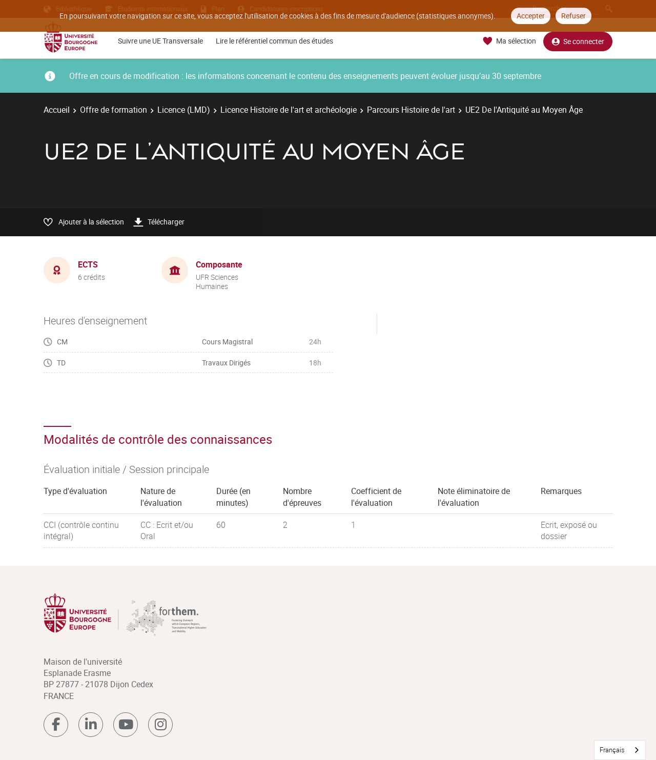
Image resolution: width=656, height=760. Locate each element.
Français (612, 749)
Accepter (531, 15)
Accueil (57, 109)
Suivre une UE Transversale (160, 41)
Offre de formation (113, 109)
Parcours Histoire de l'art (411, 109)
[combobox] (620, 750)
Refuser (573, 15)
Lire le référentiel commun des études (274, 41)
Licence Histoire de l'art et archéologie (288, 109)
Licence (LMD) (183, 109)
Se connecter (577, 41)
